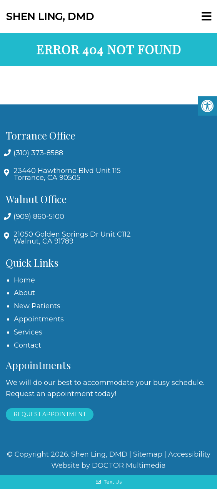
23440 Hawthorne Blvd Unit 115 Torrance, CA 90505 (67, 174)
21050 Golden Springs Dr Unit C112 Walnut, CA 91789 (72, 238)
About (24, 293)
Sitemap (147, 454)
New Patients (37, 306)
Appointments (39, 319)
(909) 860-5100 (38, 216)
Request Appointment (49, 414)
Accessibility (189, 454)
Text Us (109, 482)
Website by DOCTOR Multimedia (108, 465)
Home (24, 280)
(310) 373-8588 (38, 153)
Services (28, 332)
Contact (27, 345)
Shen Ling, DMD (50, 16)
